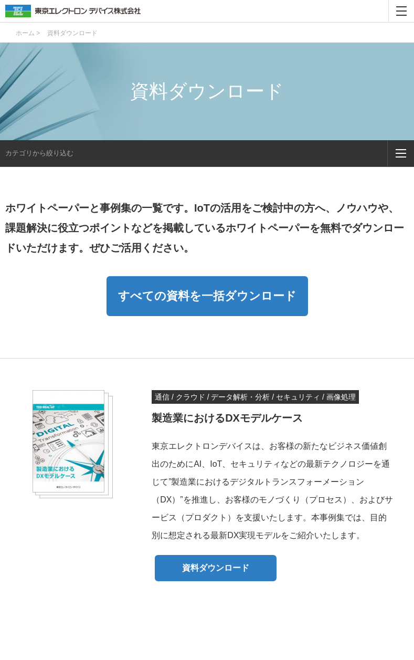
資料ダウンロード (215, 567)
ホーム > (28, 33)
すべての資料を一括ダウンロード (207, 295)
